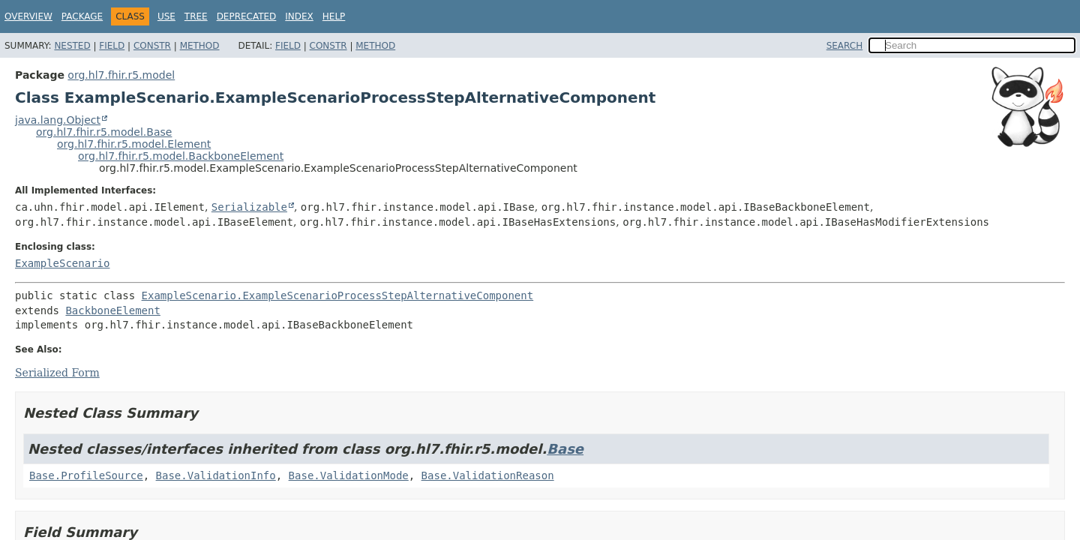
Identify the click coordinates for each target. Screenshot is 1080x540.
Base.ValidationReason (488, 476)
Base (565, 449)
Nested (72, 45)
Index (299, 16)
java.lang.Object (57, 120)
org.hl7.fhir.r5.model (121, 75)
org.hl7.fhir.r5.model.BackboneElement (181, 156)
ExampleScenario (62, 263)
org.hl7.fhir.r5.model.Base (104, 132)
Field (111, 45)
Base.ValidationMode (349, 476)
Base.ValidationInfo (216, 476)
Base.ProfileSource (86, 476)
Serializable (249, 207)
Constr (152, 45)
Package (82, 16)
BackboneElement (112, 310)
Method (200, 45)
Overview (28, 16)
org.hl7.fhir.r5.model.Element (134, 144)
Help (334, 16)
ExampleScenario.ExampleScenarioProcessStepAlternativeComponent (338, 296)
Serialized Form (57, 373)
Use (167, 16)
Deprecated (247, 16)
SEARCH (844, 45)
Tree (196, 16)
